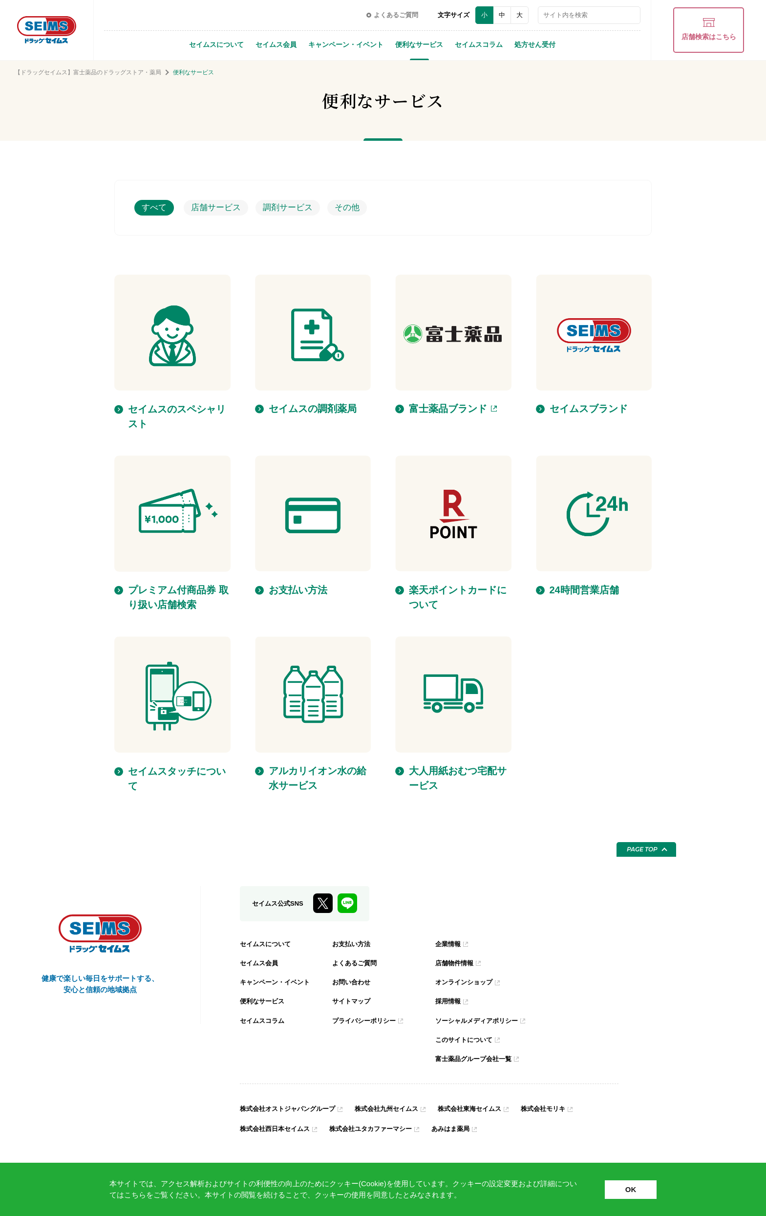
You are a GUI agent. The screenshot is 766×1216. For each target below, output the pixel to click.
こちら (135, 1195)
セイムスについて (216, 44)
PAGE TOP (642, 849)
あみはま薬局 (463, 1128)
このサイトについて (466, 1039)
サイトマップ (352, 1001)
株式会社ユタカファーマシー (379, 1128)
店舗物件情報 (455, 963)
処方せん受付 (534, 44)
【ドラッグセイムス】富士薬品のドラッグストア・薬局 (88, 72)
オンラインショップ (466, 982)
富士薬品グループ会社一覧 (476, 1058)
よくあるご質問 (356, 963)
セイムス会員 (276, 44)
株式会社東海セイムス (484, 1108)
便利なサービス (419, 44)
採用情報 (449, 1001)
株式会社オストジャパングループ (291, 1108)
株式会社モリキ (562, 1108)
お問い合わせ (352, 982)
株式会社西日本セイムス (277, 1128)
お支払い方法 (352, 944)
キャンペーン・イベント (345, 44)
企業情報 (449, 944)
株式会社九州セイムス (396, 1108)
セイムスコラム (479, 44)
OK (631, 1189)
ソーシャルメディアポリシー (479, 1020)
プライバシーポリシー (366, 1020)
